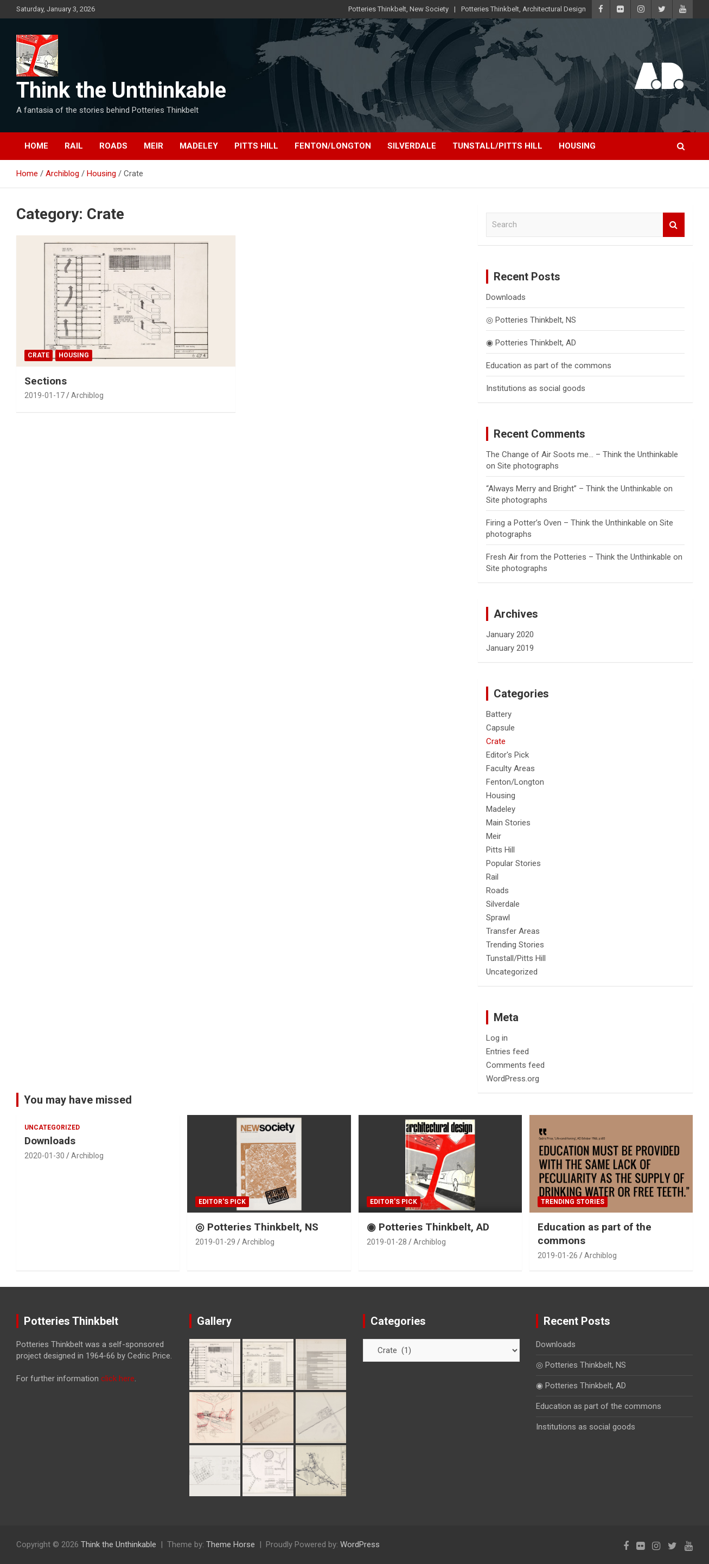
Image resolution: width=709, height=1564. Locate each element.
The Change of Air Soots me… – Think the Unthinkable (582, 454)
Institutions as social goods (535, 388)
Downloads (506, 297)
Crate (38, 355)
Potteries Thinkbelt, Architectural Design (523, 9)
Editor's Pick (507, 755)
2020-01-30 (44, 1155)
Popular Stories (513, 863)
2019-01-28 (387, 1242)
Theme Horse (230, 1544)
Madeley (199, 146)
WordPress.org (512, 1079)
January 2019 (510, 648)
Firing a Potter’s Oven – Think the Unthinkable (566, 523)
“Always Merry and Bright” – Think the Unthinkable (573, 488)
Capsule (500, 728)
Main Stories (508, 823)
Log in (497, 1038)
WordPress (360, 1544)
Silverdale (411, 146)
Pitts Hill (256, 146)
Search (674, 225)
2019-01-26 (558, 1255)
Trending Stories (515, 945)
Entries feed (507, 1051)
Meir (153, 146)
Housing (577, 146)
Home (36, 146)
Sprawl (498, 917)
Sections (45, 381)
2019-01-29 (215, 1242)
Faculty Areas (510, 768)
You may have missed (78, 1099)
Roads (113, 146)
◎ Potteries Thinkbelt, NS (531, 320)
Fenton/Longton (333, 146)
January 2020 (510, 634)
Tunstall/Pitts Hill (497, 146)
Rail (74, 146)
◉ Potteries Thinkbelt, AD (531, 343)
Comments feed (515, 1065)
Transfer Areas (513, 931)
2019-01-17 (44, 395)
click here (118, 1378)
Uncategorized (512, 972)
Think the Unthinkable (121, 90)
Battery (499, 714)
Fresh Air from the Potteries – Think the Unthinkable (578, 557)
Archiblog (87, 395)
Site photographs (528, 466)
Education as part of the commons (548, 365)
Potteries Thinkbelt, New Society (398, 9)
